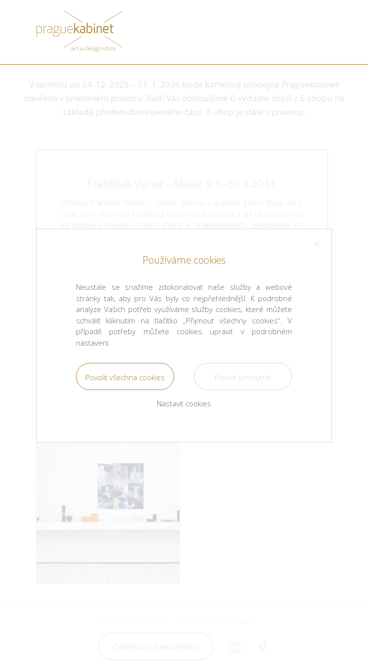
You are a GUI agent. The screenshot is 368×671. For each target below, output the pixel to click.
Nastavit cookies (184, 403)
